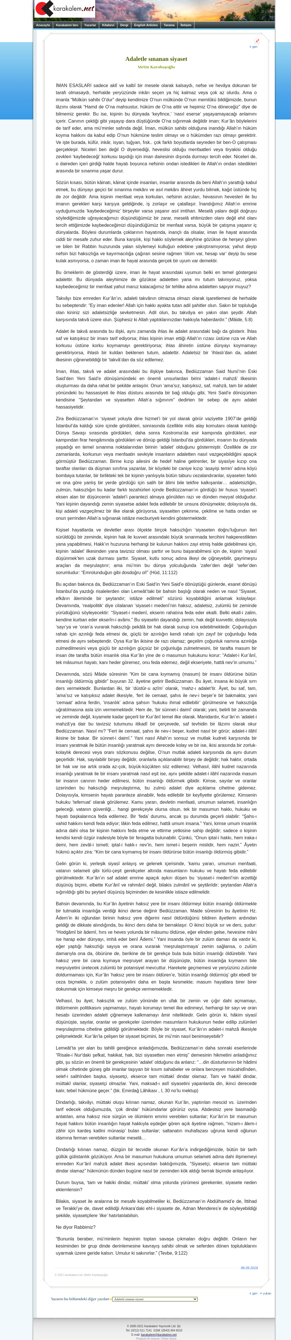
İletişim (185, 25)
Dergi (124, 25)
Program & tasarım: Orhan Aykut (156, 1338)
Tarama (169, 25)
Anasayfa (43, 25)
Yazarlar (90, 25)
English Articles (146, 25)
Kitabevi (108, 25)
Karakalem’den (67, 25)
